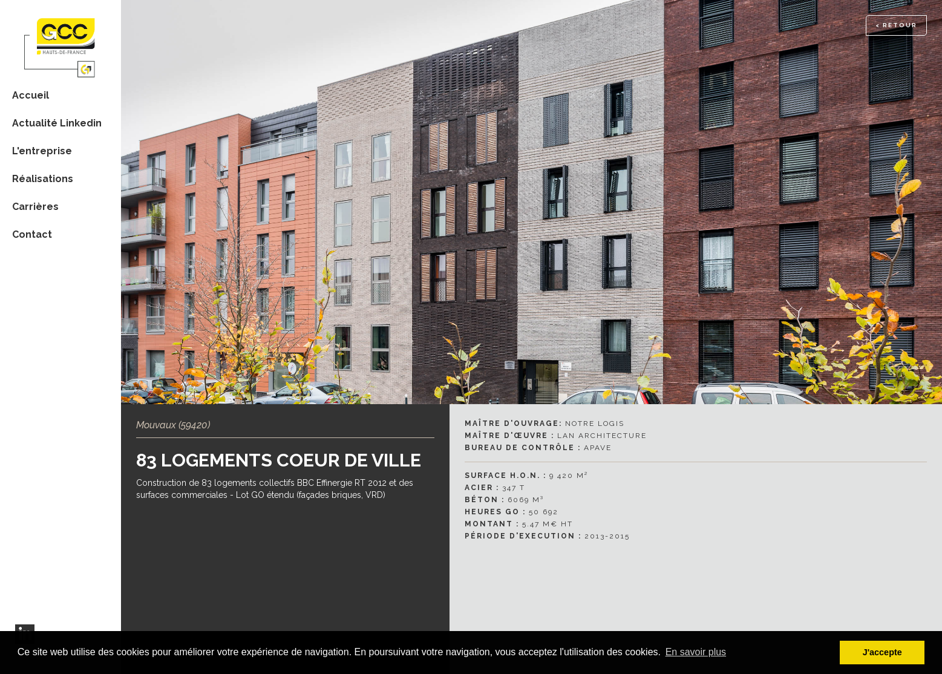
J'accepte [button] (882, 652)
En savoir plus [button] (696, 652)
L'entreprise (42, 151)
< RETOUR (896, 25)
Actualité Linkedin (57, 123)
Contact (32, 234)
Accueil (30, 95)
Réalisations (42, 179)
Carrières (35, 206)
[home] (60, 40)
